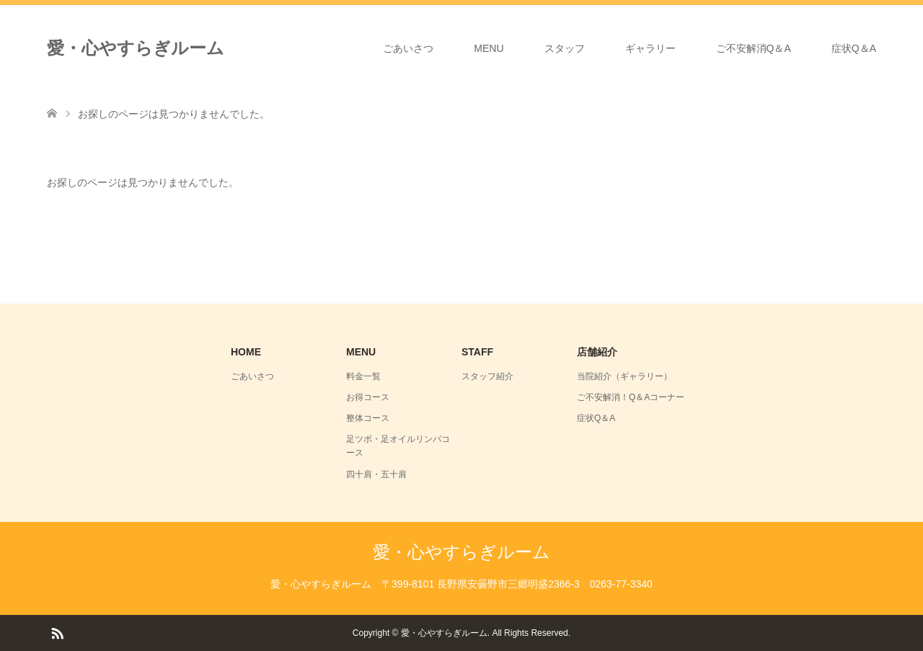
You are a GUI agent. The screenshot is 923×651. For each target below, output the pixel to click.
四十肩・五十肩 (376, 474)
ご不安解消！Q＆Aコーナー (630, 397)
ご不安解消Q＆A (753, 48)
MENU (488, 48)
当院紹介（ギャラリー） (624, 376)
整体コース (367, 418)
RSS (57, 632)
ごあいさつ (408, 48)
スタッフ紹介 (487, 376)
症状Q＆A (853, 48)
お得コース (367, 397)
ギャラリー (650, 48)
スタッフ (564, 48)
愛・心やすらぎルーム (135, 48)
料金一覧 (363, 376)
